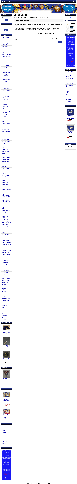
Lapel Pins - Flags (5, 280)
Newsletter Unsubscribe (4, 444)
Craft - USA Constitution (4, 117)
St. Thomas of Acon (5, 260)
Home (4, 1)
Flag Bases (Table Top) (6, 293)
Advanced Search (6, 31)
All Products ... (4, 319)
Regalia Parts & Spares (6, 54)
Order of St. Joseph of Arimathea (6, 235)
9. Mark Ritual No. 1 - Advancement (70, 99)
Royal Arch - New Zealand (5, 146)
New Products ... (5, 315)
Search (6, 30)
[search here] (6, 27)
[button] (74, 1)
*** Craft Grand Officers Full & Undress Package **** (6, 397)
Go (6, 20)
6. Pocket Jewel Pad (70, 89)
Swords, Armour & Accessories (5, 304)
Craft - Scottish (5, 108)
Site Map (3, 439)
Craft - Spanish (4, 114)
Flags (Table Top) (5, 291)
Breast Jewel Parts (5, 40)
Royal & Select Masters (6, 248)
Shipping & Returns (5, 428)
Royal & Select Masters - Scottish (6, 245)
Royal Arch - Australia (6, 141)
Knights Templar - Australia (5, 213)
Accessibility (4, 434)
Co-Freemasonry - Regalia (5, 301)
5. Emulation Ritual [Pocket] (69, 86)
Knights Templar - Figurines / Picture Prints (5, 186)
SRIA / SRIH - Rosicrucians (4, 267)
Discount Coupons (5, 441)
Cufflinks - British (5, 272)
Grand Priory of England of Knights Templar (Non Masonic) (6, 221)
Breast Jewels (4, 228)
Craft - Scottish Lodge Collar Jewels (6, 112)
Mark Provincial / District (5, 154)
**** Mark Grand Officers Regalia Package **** (6, 413)
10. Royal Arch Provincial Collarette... (70, 102)
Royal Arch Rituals (5, 129)
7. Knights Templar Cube (69, 92)
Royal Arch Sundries (6, 134)
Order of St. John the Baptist (6, 232)
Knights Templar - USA (6, 210)
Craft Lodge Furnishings (4, 85)
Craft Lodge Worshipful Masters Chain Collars (6, 91)
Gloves (3, 58)
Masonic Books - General (5, 47)
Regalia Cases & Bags (6, 56)
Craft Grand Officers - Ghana (6, 97)
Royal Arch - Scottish (6, 137)
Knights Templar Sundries (5, 204)
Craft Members (5, 63)
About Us (3, 425)
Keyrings (3, 296)
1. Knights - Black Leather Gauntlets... (70, 72)
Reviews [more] (5, 367)
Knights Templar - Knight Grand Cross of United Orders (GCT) (6, 200)
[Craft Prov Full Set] (6, 464)
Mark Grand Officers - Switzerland (6, 162)
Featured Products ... (6, 317)
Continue (60, 42)
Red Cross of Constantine (4, 257)
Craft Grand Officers (5, 94)
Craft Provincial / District (5, 68)
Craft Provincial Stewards (5, 82)
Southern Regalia (37, 483)
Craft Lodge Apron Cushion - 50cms (6, 329)
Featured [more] (5, 389)
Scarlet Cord (4, 264)
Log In (8, 1)
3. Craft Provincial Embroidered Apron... (70, 79)
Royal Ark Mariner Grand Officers (5, 176)
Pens (3, 52)
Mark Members (5, 149)
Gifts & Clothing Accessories (5, 44)
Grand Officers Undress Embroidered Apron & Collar (70, 130)
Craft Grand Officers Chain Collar (5, 100)
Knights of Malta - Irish (6, 226)
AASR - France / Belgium (5, 121)
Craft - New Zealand (5, 106)
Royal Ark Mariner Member (5, 169)
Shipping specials (5, 310)
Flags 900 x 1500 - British (5, 289)
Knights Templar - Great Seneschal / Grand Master (6, 190)
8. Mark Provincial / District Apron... (69, 95)
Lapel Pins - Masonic (6, 278)
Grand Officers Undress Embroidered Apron (70, 114)
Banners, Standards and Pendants (5, 38)
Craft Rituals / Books (6, 65)
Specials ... (4, 313)
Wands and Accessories (4, 308)
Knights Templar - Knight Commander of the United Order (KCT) (6, 195)
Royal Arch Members (6, 123)
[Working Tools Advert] (70, 27)
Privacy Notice (4, 430)
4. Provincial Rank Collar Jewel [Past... (70, 83)
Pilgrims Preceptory (5, 262)
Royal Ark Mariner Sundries (5, 180)
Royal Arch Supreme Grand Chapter (6, 132)
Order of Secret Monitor (6, 242)
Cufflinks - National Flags (5, 275)
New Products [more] (6, 322)
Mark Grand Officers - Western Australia (6, 166)
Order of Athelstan (5, 240)
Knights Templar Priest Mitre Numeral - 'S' (6, 356)
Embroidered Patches (6, 298)
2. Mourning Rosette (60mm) (70, 76)
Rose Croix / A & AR (5, 252)
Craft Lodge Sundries (6, 88)
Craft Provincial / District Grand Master (6, 78)
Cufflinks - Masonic (5, 270)
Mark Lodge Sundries (6, 157)
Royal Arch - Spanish (6, 139)
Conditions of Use (5, 432)
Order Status (4, 436)
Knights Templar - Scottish (5, 208)
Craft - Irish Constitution (4, 104)
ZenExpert (48, 483)
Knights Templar (5, 182)
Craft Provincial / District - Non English (6, 72)
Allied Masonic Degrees (6, 238)
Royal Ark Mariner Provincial (5, 173)
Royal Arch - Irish (5, 143)
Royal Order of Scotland (6, 250)
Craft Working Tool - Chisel (6, 342)
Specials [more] (69, 105)
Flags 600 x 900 (5, 282)
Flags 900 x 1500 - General (5, 285)
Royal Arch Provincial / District (6, 126)
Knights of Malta (5, 224)
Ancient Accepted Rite (6, 254)
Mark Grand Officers (6, 159)
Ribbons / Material (5, 60)
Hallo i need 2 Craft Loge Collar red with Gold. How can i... (6, 376)
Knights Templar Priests (5, 217)
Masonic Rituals (5, 50)
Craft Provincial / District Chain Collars (6, 75)
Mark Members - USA (6, 151)
